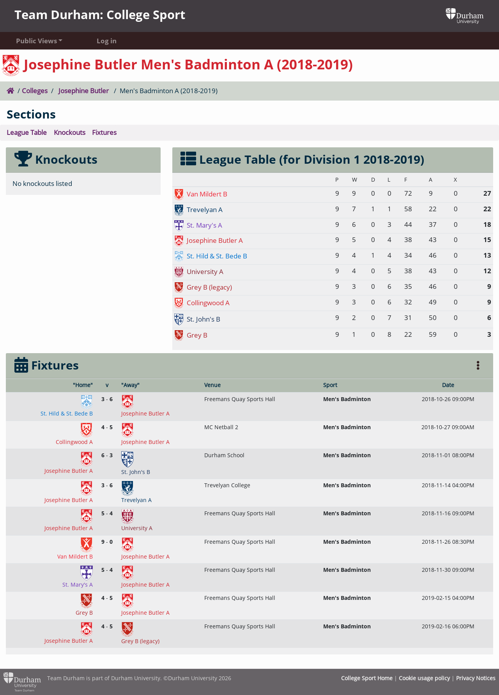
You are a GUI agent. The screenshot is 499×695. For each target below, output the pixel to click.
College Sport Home (367, 678)
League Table (27, 132)
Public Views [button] (36, 40)
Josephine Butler (83, 90)
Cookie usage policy (424, 678)
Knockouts (69, 132)
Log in (107, 40)
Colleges (35, 90)
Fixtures (104, 132)
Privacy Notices (475, 678)
